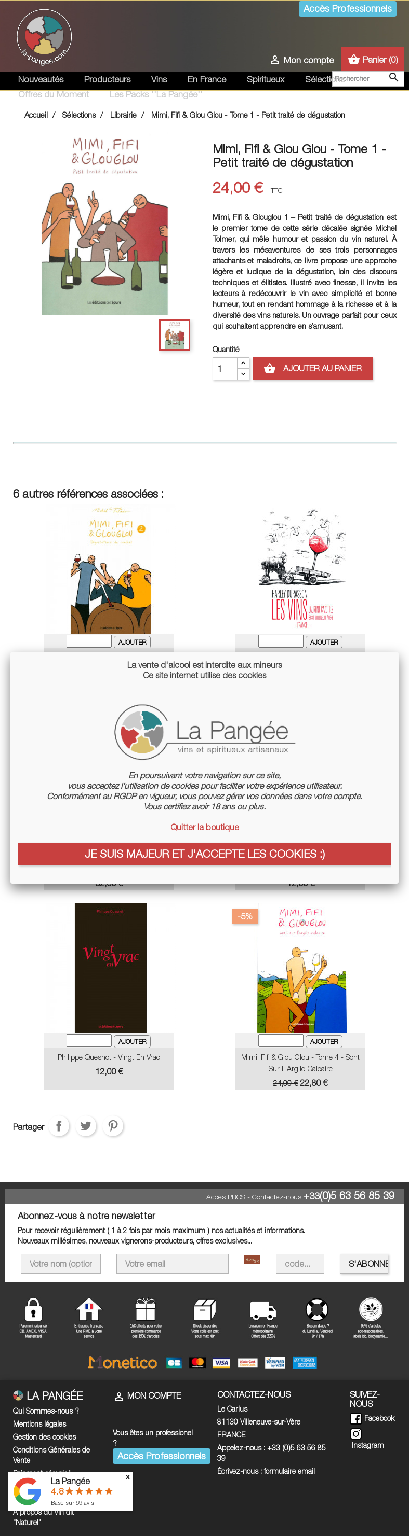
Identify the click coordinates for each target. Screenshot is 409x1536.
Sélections (325, 79)
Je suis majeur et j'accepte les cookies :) (205, 853)
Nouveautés (40, 79)
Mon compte (147, 1395)
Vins (159, 79)
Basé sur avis (72, 1502)
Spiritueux (265, 79)
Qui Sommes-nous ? (46, 1410)
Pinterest (112, 1125)
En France (207, 79)
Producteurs (107, 79)
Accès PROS (225, 1197)
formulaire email (289, 1471)
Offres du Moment (53, 94)
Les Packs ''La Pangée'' (156, 94)
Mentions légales (39, 1423)
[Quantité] (225, 368)
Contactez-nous (276, 1197)
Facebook (372, 1418)
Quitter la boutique (204, 827)
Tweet (85, 1125)
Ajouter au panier (312, 368)
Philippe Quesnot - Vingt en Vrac (109, 1057)
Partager (58, 1125)
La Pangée (70, 1481)
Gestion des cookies (44, 1436)
